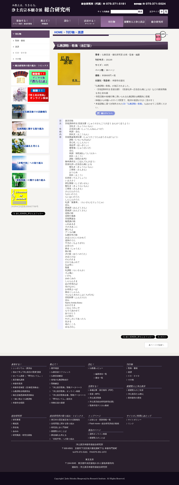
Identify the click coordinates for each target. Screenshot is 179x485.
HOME (58, 32)
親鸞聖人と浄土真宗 (134, 21)
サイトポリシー (134, 420)
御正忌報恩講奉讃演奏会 (23, 395)
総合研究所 (157, 21)
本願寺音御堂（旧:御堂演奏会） (26, 387)
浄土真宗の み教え (136, 394)
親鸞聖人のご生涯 (135, 390)
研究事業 (16, 420)
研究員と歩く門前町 (59, 427)
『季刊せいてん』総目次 (61, 399)
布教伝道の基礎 (58, 403)
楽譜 (17, 47)
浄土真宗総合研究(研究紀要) (102, 402)
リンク (131, 423)
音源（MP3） (95, 394)
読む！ (67, 21)
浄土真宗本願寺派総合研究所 (45, 8)
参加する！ (22, 21)
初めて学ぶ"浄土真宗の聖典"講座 (27, 372)
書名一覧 (99, 378)
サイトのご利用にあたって (139, 416)
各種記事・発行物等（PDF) (101, 390)
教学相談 (55, 368)
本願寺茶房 (17, 383)
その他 (18, 59)
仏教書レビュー (96, 368)
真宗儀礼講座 (18, 380)
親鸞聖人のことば (59, 431)
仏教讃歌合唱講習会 (21, 391)
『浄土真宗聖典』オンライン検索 (65, 391)
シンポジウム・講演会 (22, 368)
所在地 (16, 427)
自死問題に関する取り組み (62, 423)
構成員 (16, 423)
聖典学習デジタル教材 (99, 405)
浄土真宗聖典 (95, 398)
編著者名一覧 (101, 374)
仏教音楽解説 (57, 376)
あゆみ (16, 431)
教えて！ (45, 21)
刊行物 (112, 21)
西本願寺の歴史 (134, 398)
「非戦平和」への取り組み (62, 439)
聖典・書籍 (20, 41)
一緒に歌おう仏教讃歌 (22, 399)
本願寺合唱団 (18, 403)
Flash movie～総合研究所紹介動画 (104, 423)
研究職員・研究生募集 (22, 435)
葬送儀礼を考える (59, 435)
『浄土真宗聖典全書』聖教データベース (68, 395)
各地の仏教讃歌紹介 (59, 380)
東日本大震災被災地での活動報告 (65, 420)
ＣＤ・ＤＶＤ (21, 53)
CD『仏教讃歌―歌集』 (133, 104)
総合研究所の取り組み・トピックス (66, 416)
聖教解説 (55, 383)
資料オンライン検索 (98, 434)
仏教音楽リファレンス (60, 372)
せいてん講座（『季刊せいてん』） (28, 376)
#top (156, 345)
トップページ (94, 416)
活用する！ (89, 21)
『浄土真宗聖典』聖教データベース (66, 387)
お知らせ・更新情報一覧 (100, 420)
